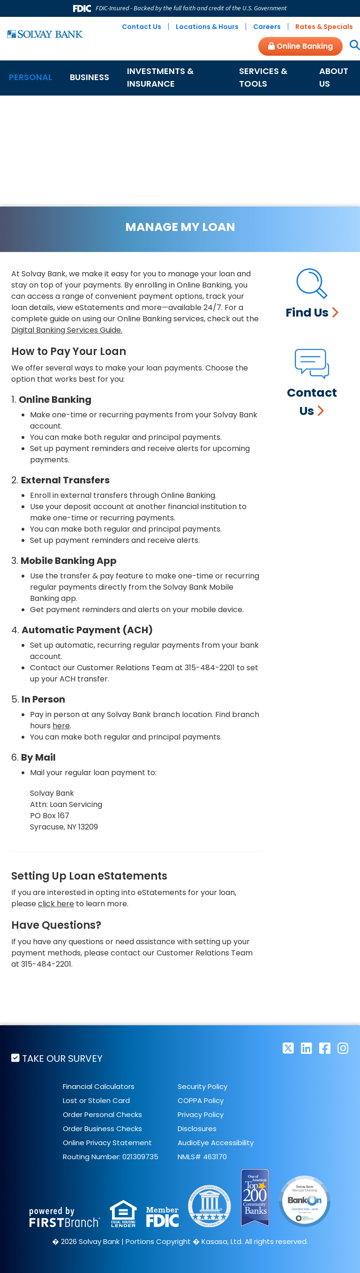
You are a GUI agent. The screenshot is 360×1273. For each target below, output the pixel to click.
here (61, 725)
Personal (30, 77)
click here (56, 903)
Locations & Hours (207, 26)
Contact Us (141, 26)
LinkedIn (306, 1048)
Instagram (343, 1048)
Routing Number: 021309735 (110, 1157)
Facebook (324, 1048)
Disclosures (197, 1128)
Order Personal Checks (102, 1114)
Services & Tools (263, 77)
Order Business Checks (102, 1128)
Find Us (307, 312)
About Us (333, 77)
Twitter (288, 1048)
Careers (267, 26)
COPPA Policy (201, 1100)
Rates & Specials (324, 26)
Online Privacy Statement (107, 1142)
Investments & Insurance (160, 77)
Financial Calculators (99, 1086)
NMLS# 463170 (202, 1157)
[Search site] (351, 46)
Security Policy (202, 1086)
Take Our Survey (62, 1058)
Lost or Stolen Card (96, 1100)
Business (89, 77)
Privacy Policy (201, 1114)
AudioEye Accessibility (216, 1142)
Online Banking (300, 46)
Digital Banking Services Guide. (66, 330)
